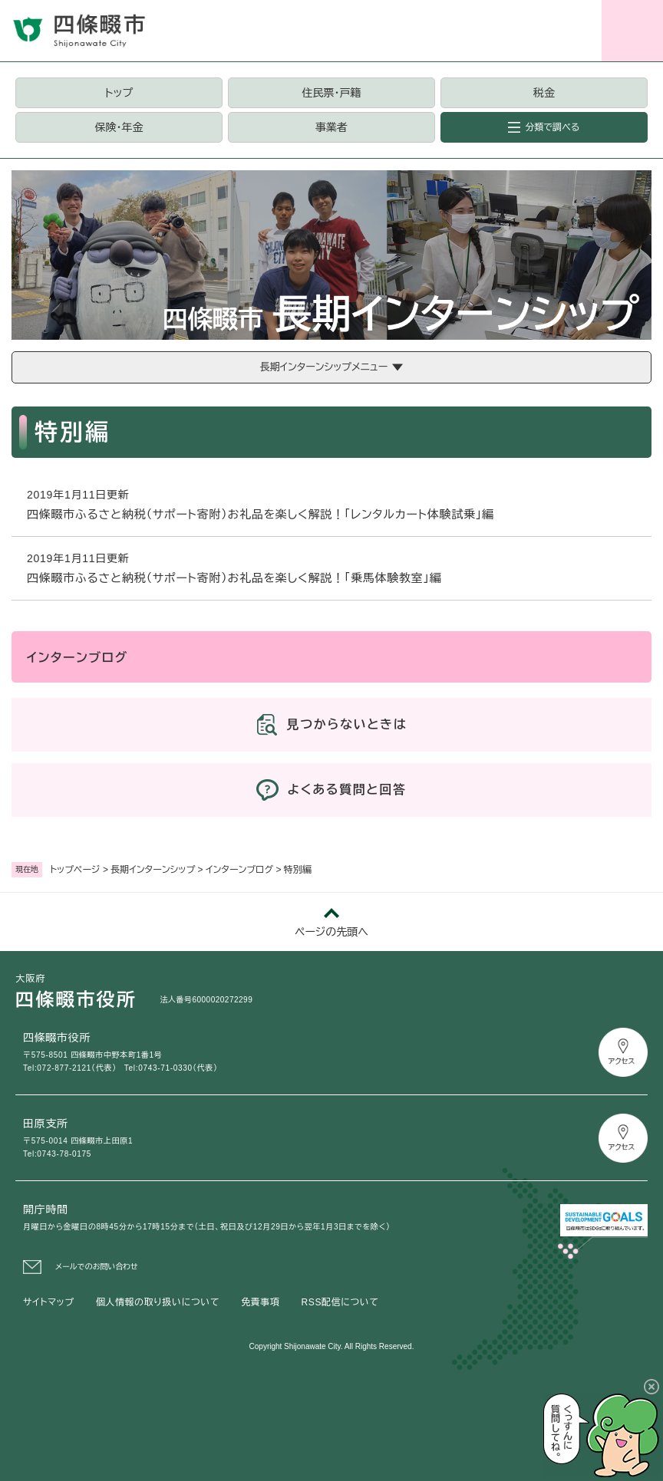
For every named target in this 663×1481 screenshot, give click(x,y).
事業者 (331, 127)
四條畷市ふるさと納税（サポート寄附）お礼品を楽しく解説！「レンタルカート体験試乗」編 (260, 514)
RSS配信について (340, 1302)
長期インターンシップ (152, 869)
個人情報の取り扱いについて (157, 1302)
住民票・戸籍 (331, 93)
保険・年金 (119, 127)
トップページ (75, 869)
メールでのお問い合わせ (96, 1266)
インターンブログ (239, 869)
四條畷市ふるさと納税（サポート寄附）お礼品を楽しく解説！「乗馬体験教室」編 (234, 577)
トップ (119, 93)
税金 (544, 93)
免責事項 (260, 1302)
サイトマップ (48, 1302)
